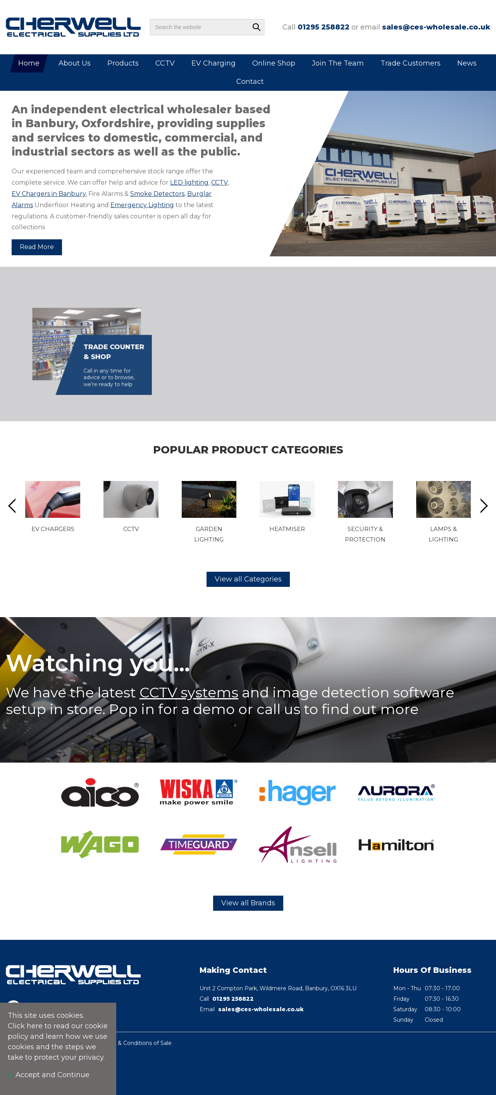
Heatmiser (287, 529)
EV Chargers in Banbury (49, 193)
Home (29, 63)
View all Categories (248, 579)
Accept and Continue (53, 1075)
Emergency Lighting (142, 205)
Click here (25, 1026)
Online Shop (273, 63)
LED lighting (189, 182)
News (467, 63)
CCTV (165, 63)
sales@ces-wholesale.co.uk (436, 27)
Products (123, 63)
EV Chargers (52, 529)
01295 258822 (324, 27)
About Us (75, 63)
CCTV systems (189, 692)
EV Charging (213, 63)
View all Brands (248, 903)
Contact (250, 81)
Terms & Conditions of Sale (136, 1043)
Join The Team (338, 63)
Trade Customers (411, 63)
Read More (37, 247)
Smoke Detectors (157, 193)
